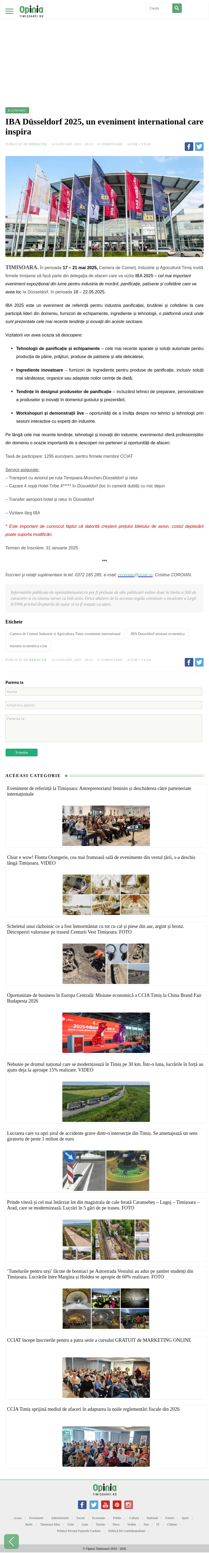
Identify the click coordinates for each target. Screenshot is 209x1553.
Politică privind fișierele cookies (79, 1531)
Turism (100, 1524)
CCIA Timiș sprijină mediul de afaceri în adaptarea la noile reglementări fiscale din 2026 (93, 1409)
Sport (185, 1518)
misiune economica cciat (28, 646)
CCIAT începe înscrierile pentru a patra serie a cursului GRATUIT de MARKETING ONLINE (99, 1340)
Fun (146, 1524)
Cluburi (172, 1524)
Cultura (134, 1518)
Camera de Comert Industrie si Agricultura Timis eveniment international (65, 634)
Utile (70, 1524)
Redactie (38, 144)
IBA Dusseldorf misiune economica (158, 634)
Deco (116, 1524)
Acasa (18, 1518)
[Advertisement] (104, 40)
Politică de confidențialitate (126, 1531)
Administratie (60, 1518)
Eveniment (36, 1518)
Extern (169, 1518)
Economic (98, 1518)
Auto (85, 1524)
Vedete (131, 1524)
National (152, 1518)
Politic (117, 1518)
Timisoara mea (50, 1524)
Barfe (29, 1524)
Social (80, 1518)
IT (157, 1524)
